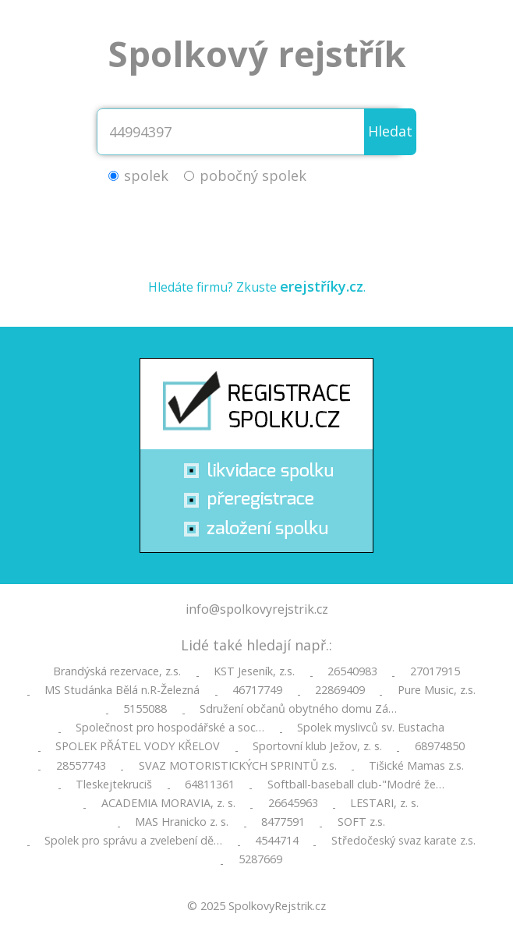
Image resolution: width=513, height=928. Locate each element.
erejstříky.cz (321, 286)
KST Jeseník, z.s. (254, 671)
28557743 (81, 766)
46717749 (257, 690)
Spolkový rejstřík (257, 53)
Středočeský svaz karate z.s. (403, 841)
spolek (146, 175)
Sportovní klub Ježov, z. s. (317, 746)
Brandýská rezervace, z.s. (117, 671)
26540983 (352, 671)
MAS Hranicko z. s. (181, 822)
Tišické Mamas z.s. (416, 766)
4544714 (277, 841)
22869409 (340, 690)
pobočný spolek (253, 175)
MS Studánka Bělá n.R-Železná (122, 690)
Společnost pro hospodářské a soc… (170, 728)
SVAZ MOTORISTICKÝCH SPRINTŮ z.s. (238, 766)
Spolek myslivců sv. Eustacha (370, 728)
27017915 (435, 671)
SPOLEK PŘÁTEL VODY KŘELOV (137, 746)
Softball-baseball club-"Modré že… (355, 784)
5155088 (145, 709)
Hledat (390, 131)
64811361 (210, 784)
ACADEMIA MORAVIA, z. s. (168, 803)
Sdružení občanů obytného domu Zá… (298, 709)
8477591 (283, 822)
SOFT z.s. (361, 822)
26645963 (293, 803)
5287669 (260, 859)
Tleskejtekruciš (114, 784)
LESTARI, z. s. (384, 803)
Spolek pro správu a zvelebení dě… (133, 841)
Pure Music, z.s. (437, 690)
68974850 (440, 746)
